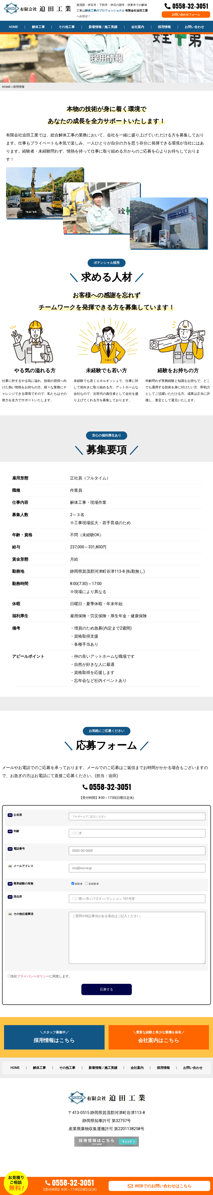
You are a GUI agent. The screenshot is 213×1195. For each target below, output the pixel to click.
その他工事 (67, 27)
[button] (106, 265)
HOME (13, 27)
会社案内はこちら (158, 1052)
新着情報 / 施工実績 (103, 27)
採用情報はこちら (54, 1052)
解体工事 (38, 27)
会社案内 (137, 27)
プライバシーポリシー (33, 987)
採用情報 (164, 27)
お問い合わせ (194, 27)
